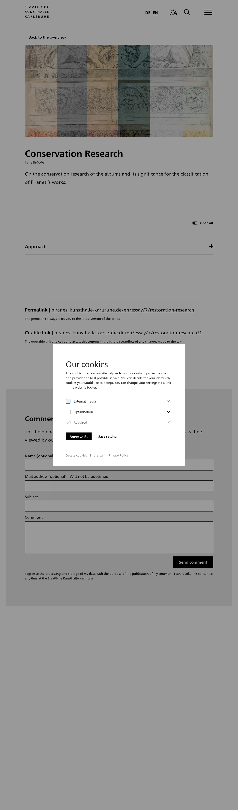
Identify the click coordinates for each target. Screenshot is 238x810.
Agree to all (79, 417)
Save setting (107, 417)
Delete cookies (76, 435)
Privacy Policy (118, 435)
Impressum (98, 435)
